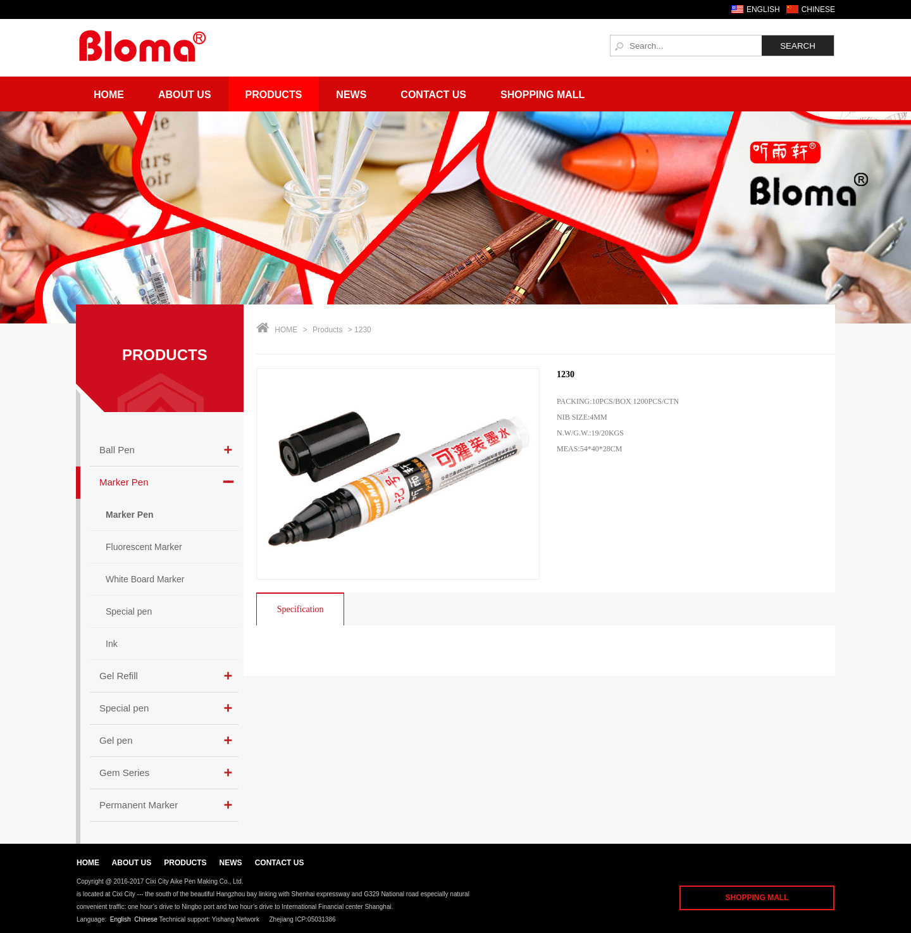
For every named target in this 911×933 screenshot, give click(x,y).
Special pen (129, 611)
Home (109, 94)
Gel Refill (118, 675)
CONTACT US (279, 862)
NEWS (231, 862)
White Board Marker (145, 579)
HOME (286, 329)
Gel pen (116, 740)
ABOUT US (132, 862)
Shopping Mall (542, 94)
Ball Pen (117, 449)
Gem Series (124, 772)
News (351, 94)
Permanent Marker (138, 804)
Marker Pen (124, 482)
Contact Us (433, 94)
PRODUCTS (165, 354)
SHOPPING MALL (756, 897)
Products (273, 94)
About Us (184, 94)
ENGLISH (763, 9)
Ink (112, 644)
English (120, 919)
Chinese (146, 919)
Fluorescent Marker (144, 547)
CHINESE (818, 9)
